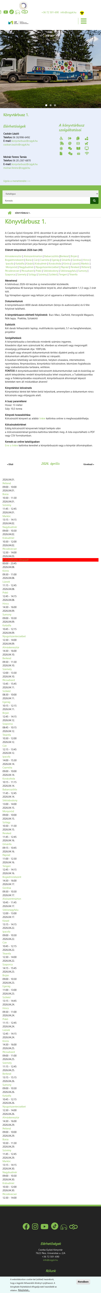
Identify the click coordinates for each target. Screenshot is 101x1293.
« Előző (10, 464)
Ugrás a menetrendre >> (17, 181)
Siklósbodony (50, 270)
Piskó (38, 270)
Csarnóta (45, 259)
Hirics (86, 259)
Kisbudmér (41, 263)
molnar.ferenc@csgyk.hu (16, 167)
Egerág (55, 259)
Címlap (9, 213)
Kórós (66, 263)
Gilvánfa (65, 259)
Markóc (85, 263)
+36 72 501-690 (50, 12)
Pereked (75, 267)
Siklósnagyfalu (68, 270)
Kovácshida (55, 263)
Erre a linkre (11, 445)
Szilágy (32, 274)
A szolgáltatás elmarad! (16, 559)
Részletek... (24, 1290)
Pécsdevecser (12, 270)
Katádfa (20, 263)
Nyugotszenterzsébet (47, 267)
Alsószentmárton (33, 256)
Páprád (65, 267)
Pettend (85, 267)
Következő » (88, 464)
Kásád (29, 263)
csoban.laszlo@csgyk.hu (16, 144)
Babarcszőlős (51, 256)
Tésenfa (73, 274)
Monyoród (11, 267)
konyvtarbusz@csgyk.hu (25, 140)
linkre (42, 418)
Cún (36, 259)
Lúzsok (75, 263)
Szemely (21, 274)
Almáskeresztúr (13, 256)
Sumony (82, 270)
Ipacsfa (10, 263)
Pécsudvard (27, 270)
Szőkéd (53, 274)
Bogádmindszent (14, 259)
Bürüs (29, 259)
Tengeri (63, 274)
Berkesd (64, 256)
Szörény (42, 274)
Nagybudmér (26, 267)
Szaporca (10, 274)
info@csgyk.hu (68, 12)
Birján (74, 256)
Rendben (83, 1281)
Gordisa (76, 259)
